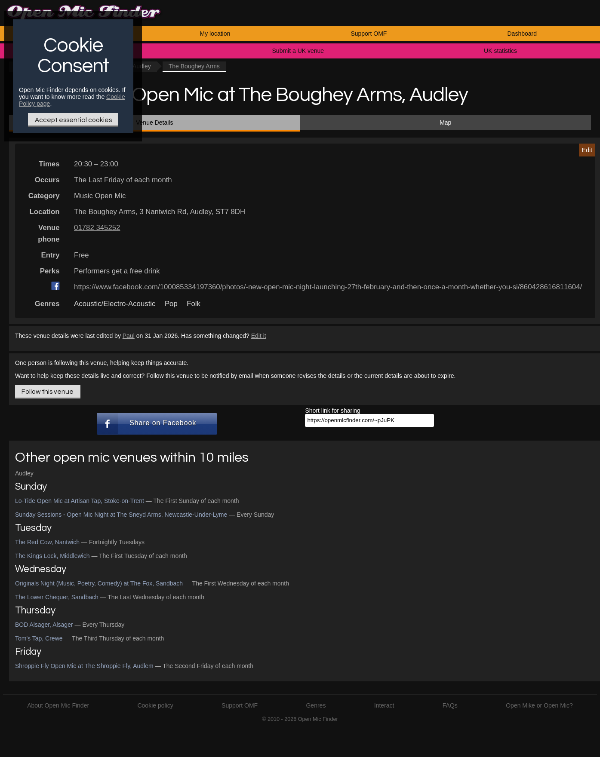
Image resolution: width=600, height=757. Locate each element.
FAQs (450, 705)
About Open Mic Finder (58, 705)
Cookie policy (155, 705)
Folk (193, 304)
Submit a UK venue (298, 50)
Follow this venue (48, 391)
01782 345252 (97, 228)
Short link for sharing (332, 410)
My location (215, 33)
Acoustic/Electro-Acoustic (114, 304)
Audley (24, 473)
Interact (384, 705)
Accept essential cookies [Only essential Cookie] (73, 119)
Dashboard (522, 33)
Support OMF (369, 33)
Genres (316, 705)
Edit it (258, 335)
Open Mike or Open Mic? (539, 705)
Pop (171, 304)
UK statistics (500, 50)
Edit (587, 150)
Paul (129, 335)
